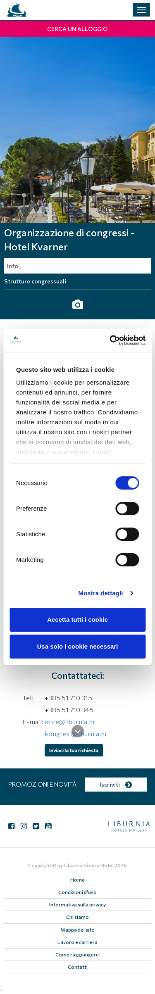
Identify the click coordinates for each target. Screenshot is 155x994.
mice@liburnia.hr (70, 721)
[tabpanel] (77, 130)
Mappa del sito (77, 929)
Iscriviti (115, 784)
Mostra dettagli (100, 593)
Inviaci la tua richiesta (73, 750)
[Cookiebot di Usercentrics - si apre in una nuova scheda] (110, 340)
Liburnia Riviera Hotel (89, 865)
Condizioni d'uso (77, 892)
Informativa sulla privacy (77, 904)
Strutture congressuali (35, 281)
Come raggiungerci (77, 954)
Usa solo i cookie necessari (77, 646)
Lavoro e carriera (77, 942)
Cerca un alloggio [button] (77, 28)
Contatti (78, 967)
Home (77, 879)
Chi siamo (77, 917)
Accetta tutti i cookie (77, 619)
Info (12, 265)
